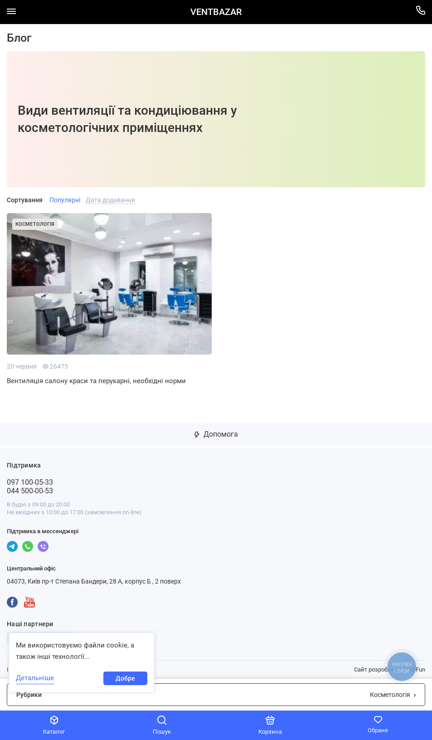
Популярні (64, 200)
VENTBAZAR (216, 12)
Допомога (216, 434)
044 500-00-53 (30, 491)
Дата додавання (110, 200)
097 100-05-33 (30, 482)
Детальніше (35, 678)
